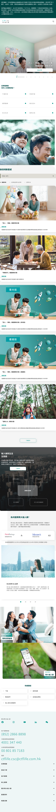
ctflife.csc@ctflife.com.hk (21, 759)
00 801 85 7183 (12, 750)
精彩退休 (42, 103)
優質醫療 (15, 103)
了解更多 (28, 440)
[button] (20, 601)
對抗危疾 (15, 113)
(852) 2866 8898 (13, 734)
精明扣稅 (42, 113)
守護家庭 (15, 94)
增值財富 (42, 94)
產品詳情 (39, 70)
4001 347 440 (11, 742)
